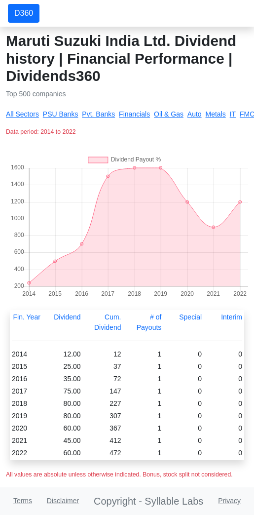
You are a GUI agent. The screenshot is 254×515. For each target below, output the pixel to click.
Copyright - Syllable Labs (148, 501)
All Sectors (22, 114)
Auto (194, 114)
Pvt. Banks (98, 114)
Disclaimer (63, 501)
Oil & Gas (168, 114)
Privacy (229, 501)
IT (233, 114)
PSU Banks (60, 114)
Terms (22, 501)
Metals (216, 114)
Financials (134, 114)
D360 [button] (23, 13)
